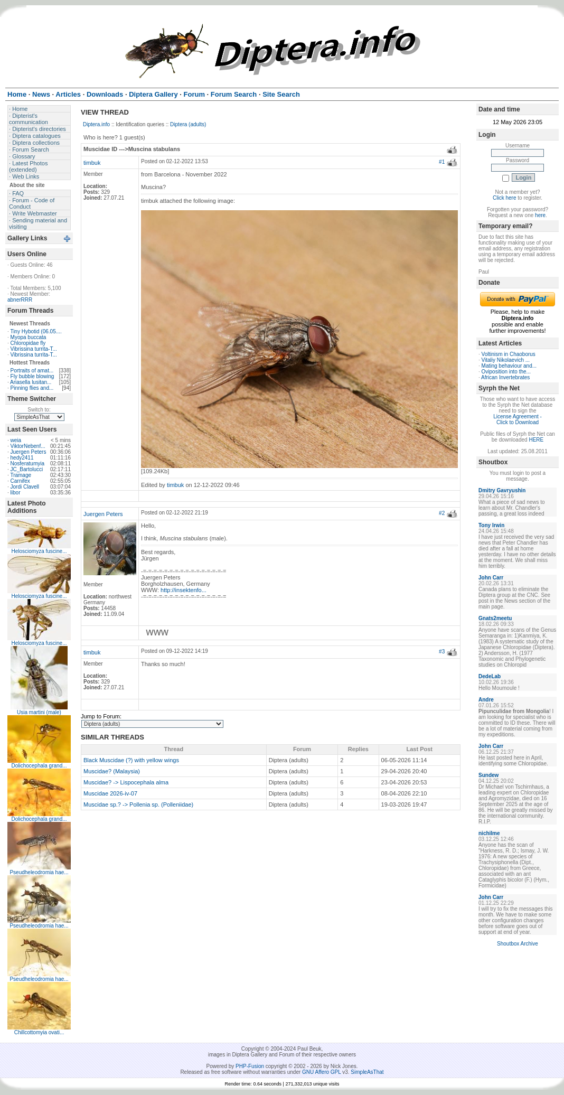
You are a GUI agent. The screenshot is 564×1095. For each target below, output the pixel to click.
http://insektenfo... (183, 590)
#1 (442, 162)
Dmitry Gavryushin (501, 490)
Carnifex (20, 481)
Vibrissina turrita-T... (34, 349)
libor (16, 492)
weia (16, 440)
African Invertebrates (505, 377)
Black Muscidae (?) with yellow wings (131, 760)
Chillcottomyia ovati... (39, 1032)
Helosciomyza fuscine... (39, 551)
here (540, 215)
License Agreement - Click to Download (517, 419)
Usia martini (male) (39, 712)
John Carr (490, 578)
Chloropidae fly (28, 343)
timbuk (91, 163)
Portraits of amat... (32, 370)
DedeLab (489, 676)
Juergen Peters (28, 452)
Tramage (20, 475)
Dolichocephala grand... (39, 766)
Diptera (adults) (188, 124)
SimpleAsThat (367, 1072)
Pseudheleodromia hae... (39, 872)
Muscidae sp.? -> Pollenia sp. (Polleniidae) (138, 804)
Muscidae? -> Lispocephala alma (125, 782)
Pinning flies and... (32, 388)
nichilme (489, 833)
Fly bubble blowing (32, 376)
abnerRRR (19, 300)
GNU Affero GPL (321, 1072)
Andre (486, 700)
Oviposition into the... (506, 372)
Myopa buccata (28, 337)
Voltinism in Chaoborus (508, 354)
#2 (442, 513)
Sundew (488, 775)
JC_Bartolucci (27, 469)
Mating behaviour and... (509, 366)
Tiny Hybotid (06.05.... (35, 331)
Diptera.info (96, 124)
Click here (504, 198)
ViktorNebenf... (28, 446)
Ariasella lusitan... (30, 382)
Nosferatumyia (27, 463)
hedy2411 (22, 458)
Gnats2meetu (495, 618)
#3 (442, 651)
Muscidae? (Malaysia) (111, 771)
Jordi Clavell (25, 487)
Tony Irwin (491, 525)
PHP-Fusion (250, 1066)
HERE (536, 440)
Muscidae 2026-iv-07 (110, 793)
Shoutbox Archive (517, 944)
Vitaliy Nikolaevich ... (506, 360)
